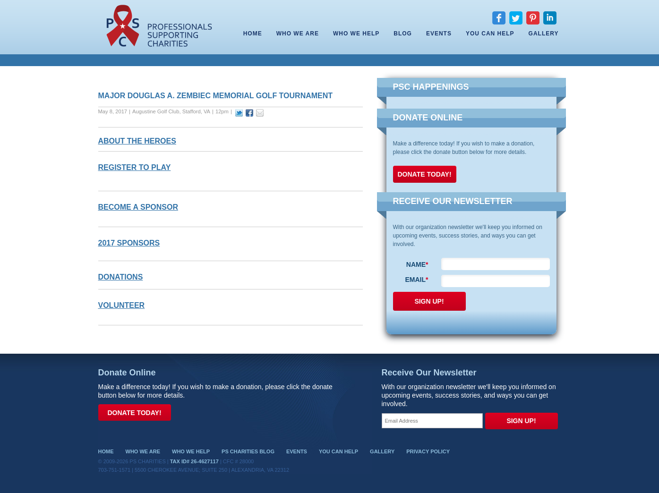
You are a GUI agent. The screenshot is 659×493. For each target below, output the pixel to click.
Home (252, 33)
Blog (403, 33)
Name (417, 264)
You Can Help (490, 33)
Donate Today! (425, 174)
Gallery (544, 33)
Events (439, 33)
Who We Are (297, 33)
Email (416, 279)
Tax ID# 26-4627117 (194, 461)
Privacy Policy (428, 451)
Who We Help (356, 33)
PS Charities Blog (248, 451)
